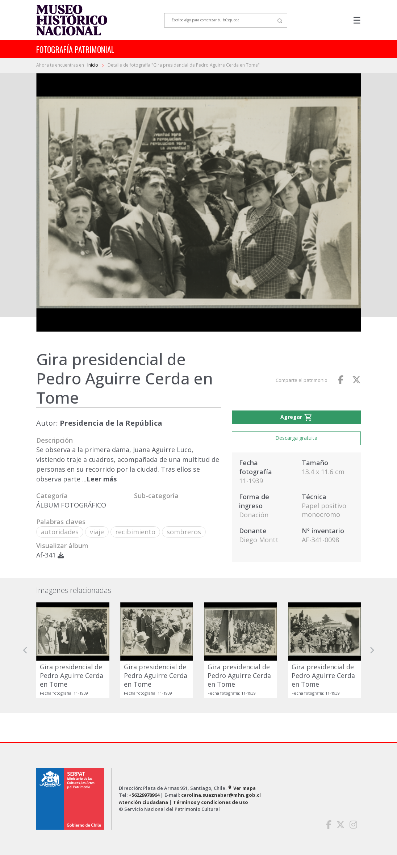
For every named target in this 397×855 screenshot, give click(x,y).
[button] (25, 650)
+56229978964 (144, 795)
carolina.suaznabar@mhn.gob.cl (221, 795)
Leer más (102, 479)
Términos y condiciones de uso (210, 802)
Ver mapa (241, 788)
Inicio (93, 65)
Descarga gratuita (296, 437)
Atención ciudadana (143, 802)
